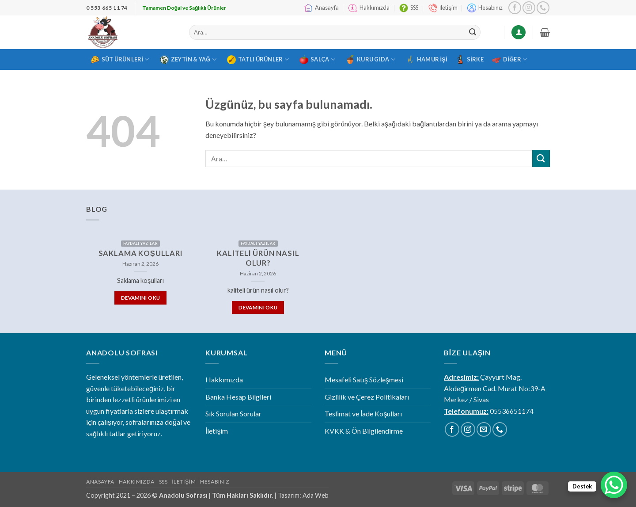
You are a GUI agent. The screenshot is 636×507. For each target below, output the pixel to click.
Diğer (509, 59)
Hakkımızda (369, 8)
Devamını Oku (140, 298)
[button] (545, 32)
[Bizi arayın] (543, 7)
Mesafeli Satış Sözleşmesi (364, 379)
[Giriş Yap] (518, 32)
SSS (408, 8)
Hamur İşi (426, 59)
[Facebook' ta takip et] (514, 7)
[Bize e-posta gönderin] (484, 429)
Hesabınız (485, 8)
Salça (317, 59)
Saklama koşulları (140, 253)
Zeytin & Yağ (188, 59)
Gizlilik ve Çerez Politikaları (367, 397)
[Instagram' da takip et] (528, 7)
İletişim (443, 8)
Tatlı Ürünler (258, 59)
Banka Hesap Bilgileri (238, 397)
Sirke (470, 59)
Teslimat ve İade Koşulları (363, 413)
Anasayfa (321, 8)
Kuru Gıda (370, 59)
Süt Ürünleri (120, 59)
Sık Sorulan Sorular (233, 413)
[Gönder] (472, 32)
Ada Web (316, 495)
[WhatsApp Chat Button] (614, 485)
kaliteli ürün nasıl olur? (258, 258)
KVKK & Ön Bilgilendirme (364, 431)
